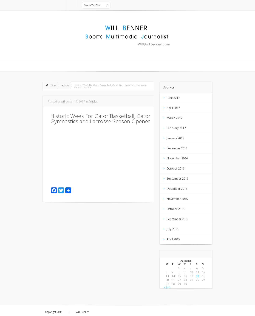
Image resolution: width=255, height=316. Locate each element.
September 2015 (177, 219)
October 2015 (176, 209)
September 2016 (177, 179)
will (63, 101)
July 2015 (172, 229)
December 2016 (177, 148)
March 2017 (174, 118)
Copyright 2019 (54, 312)
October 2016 (176, 168)
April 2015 (173, 239)
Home (53, 85)
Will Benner (82, 312)
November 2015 (177, 199)
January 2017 (175, 138)
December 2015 (177, 189)
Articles (65, 85)
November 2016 (177, 158)
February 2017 (176, 128)
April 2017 (173, 108)
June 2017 (173, 98)
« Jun (167, 287)
